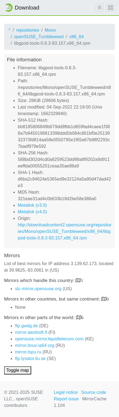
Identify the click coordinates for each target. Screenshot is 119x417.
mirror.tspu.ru (28, 352)
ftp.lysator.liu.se (30, 358)
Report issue (66, 399)
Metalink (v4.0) (32, 211)
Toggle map (17, 370)
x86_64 (76, 36)
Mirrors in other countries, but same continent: (52, 299)
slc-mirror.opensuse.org (38, 288)
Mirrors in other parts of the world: (40, 317)
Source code (93, 392)
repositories (27, 30)
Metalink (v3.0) (32, 205)
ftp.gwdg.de (26, 325)
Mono (50, 30)
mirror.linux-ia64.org (34, 345)
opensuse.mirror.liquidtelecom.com (49, 339)
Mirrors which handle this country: (40, 280)
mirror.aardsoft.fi (31, 332)
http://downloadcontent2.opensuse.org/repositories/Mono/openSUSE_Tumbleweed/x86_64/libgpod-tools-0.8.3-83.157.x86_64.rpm (65, 231)
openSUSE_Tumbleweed (39, 36)
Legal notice (66, 392)
